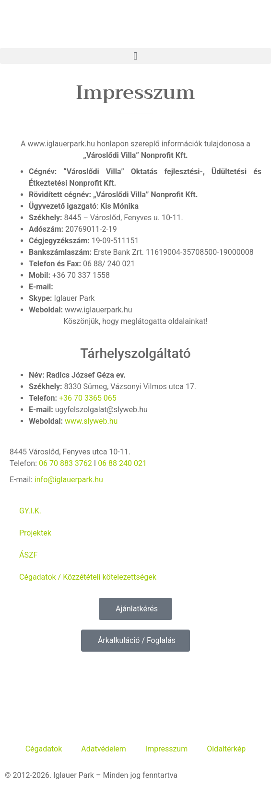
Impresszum (166, 748)
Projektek (35, 532)
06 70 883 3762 (65, 463)
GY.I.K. (30, 510)
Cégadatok (43, 748)
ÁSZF (28, 555)
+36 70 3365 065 (88, 398)
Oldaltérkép (226, 748)
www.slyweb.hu (91, 421)
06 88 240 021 (122, 463)
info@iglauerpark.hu (69, 479)
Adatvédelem (103, 748)
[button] (135, 56)
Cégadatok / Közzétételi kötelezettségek (87, 577)
